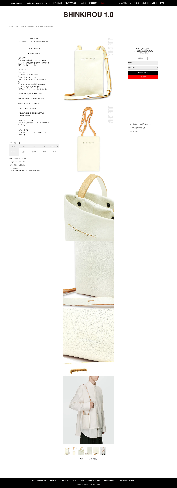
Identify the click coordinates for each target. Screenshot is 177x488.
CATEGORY (93, 3)
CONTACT (53, 480)
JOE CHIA (17, 26)
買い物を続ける (135, 131)
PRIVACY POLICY (94, 480)
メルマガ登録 (122, 3)
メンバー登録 (134, 3)
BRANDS (83, 3)
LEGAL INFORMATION (127, 480)
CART (162, 3)
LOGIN (154, 3)
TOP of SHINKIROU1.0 (39, 480)
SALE (102, 3)
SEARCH (145, 3)
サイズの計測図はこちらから (18, 158)
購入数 (143, 58)
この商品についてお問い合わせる (140, 124)
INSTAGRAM (57, 3)
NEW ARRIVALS (70, 3)
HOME (11, 26)
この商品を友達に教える (137, 127)
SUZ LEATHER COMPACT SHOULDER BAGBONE (37, 26)
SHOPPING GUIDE (109, 480)
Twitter (75, 480)
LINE (82, 480)
